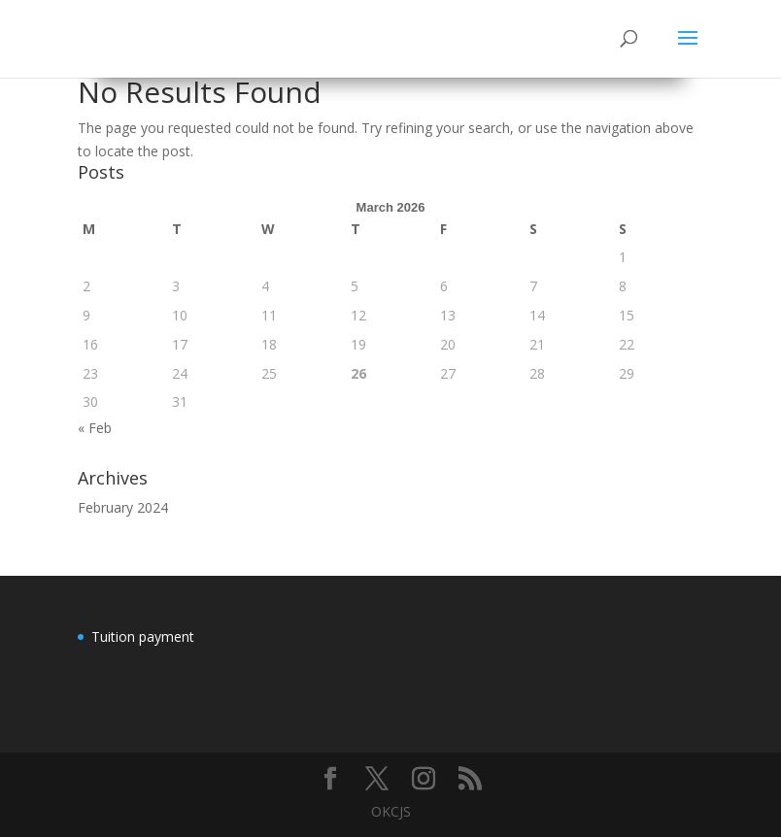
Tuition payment (142, 636)
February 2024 (123, 507)
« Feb (95, 427)
